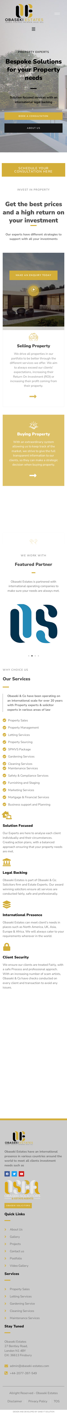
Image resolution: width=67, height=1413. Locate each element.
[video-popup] (33, 298)
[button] (33, 29)
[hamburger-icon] (57, 13)
